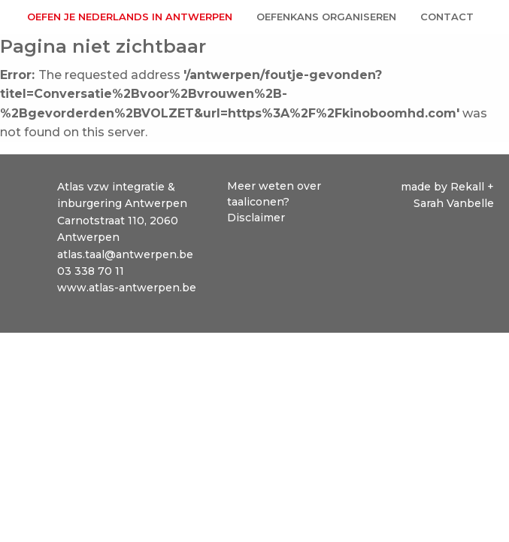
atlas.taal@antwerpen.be (125, 254)
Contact (447, 17)
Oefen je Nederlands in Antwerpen (129, 17)
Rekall (468, 186)
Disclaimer (256, 217)
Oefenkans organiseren (326, 17)
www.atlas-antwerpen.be (126, 287)
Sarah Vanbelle (454, 203)
